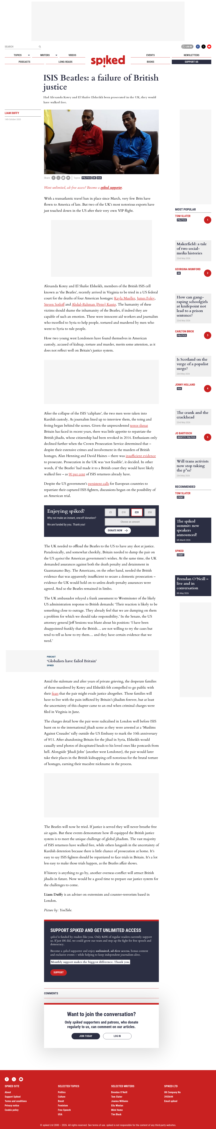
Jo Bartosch (183, 433)
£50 (150, 512)
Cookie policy (11, 1109)
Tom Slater (182, 216)
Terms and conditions (16, 1101)
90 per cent (77, 474)
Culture (61, 1096)
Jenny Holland (185, 384)
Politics (86, 178)
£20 (137, 512)
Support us (191, 61)
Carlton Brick (184, 331)
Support (59, 972)
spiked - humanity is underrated (108, 61)
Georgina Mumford (188, 269)
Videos (72, 55)
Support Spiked (13, 1096)
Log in (187, 46)
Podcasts (24, 61)
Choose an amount (130, 521)
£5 (110, 512)
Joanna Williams (119, 1101)
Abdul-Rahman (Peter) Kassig (94, 304)
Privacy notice (12, 1105)
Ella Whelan (117, 1105)
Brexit (61, 1101)
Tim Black (116, 1114)
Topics (18, 55)
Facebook (198, 47)
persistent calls (98, 483)
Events (150, 55)
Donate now (115, 530)
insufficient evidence (141, 455)
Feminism (63, 1105)
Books (150, 61)
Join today (85, 1036)
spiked (179, 550)
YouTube (209, 47)
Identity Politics (186, 437)
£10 (124, 512)
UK (94, 178)
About (8, 1092)
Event (180, 497)
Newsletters (191, 55)
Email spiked (170, 1101)
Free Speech (64, 1109)
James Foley (146, 298)
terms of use (98, 1125)
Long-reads (65, 61)
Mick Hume (117, 1109)
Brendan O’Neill (119, 1092)
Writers (45, 55)
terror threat (139, 425)
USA (99, 178)
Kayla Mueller (124, 298)
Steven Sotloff (54, 304)
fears (55, 693)
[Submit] (39, 46)
